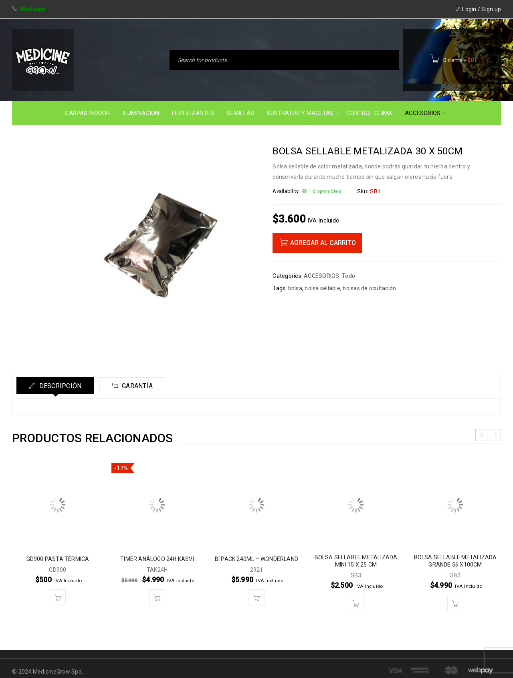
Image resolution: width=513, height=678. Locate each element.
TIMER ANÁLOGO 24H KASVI (157, 559)
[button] (58, 597)
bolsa (295, 288)
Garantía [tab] (136, 386)
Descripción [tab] (59, 386)
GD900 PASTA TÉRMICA (57, 559)
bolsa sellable (322, 288)
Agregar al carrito (323, 243)
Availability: (286, 191)
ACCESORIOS (321, 276)
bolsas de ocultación (369, 288)
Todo (348, 276)
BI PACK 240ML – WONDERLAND (256, 559)
